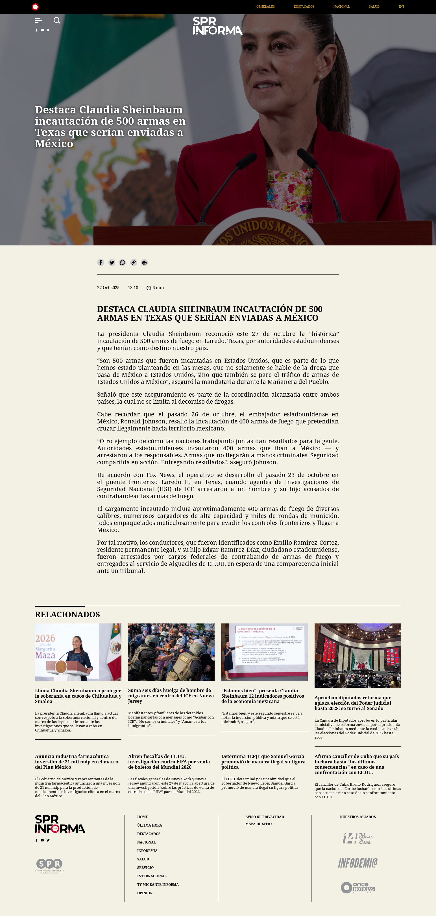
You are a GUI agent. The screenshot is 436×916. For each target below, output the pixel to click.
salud (143, 859)
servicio (145, 867)
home (142, 816)
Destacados (316, 6)
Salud (386, 6)
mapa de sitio (258, 824)
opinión (144, 893)
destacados (148, 833)
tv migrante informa (158, 884)
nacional (146, 842)
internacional (152, 876)
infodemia (147, 850)
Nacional (354, 6)
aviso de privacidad (264, 817)
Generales (278, 6)
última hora (149, 825)
